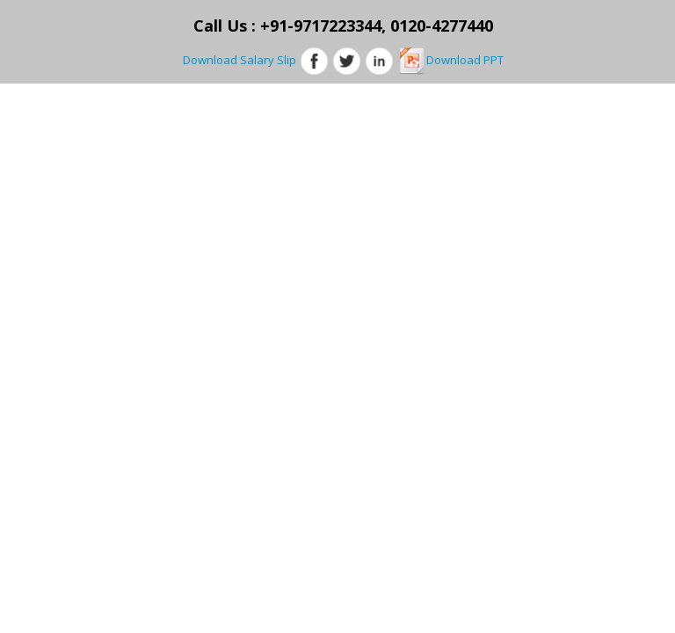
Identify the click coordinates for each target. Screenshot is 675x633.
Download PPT (451, 60)
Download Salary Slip (239, 60)
